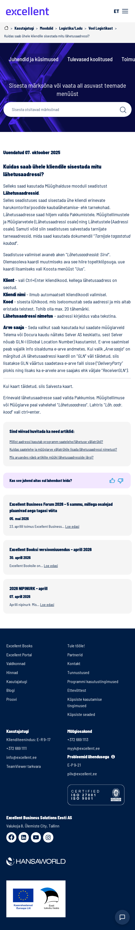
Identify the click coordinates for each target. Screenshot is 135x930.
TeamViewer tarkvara (23, 766)
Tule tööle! (76, 645)
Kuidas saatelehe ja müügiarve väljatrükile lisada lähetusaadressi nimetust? (63, 449)
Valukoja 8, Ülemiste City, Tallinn (32, 825)
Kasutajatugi (16, 681)
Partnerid (75, 654)
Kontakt (73, 663)
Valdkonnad (15, 663)
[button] (112, 480)
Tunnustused (78, 672)
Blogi (10, 690)
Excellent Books (19, 645)
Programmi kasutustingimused (92, 681)
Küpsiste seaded (81, 714)
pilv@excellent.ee (82, 773)
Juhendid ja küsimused (33, 59)
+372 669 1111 (16, 748)
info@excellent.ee (21, 757)
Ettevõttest (76, 690)
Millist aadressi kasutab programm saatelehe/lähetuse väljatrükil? (56, 441)
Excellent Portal (19, 654)
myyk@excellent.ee (83, 748)
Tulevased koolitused (90, 59)
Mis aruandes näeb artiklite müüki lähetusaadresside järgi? (52, 457)
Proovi (11, 699)
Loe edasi (72, 526)
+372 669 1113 (77, 739)
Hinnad (12, 672)
